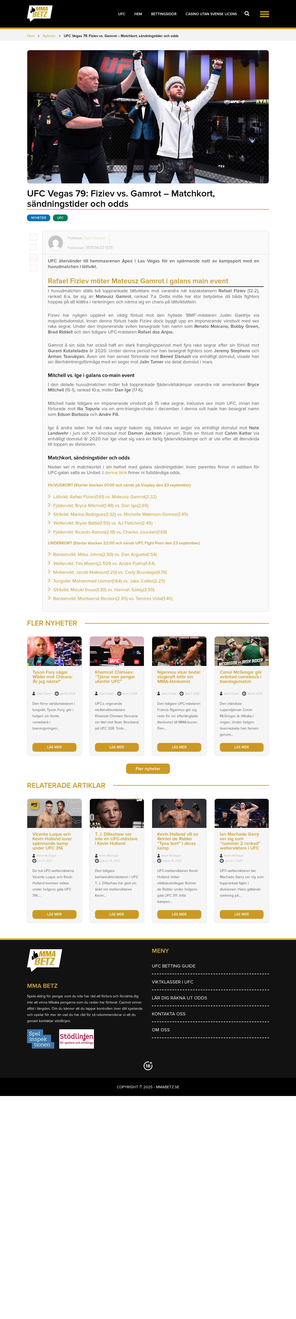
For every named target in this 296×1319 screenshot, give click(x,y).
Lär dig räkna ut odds (179, 998)
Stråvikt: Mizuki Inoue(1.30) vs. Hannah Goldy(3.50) (103, 590)
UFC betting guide (173, 966)
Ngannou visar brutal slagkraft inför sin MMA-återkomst (178, 677)
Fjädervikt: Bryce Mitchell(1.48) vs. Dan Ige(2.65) (101, 505)
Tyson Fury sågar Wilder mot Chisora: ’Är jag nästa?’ (52, 677)
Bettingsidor (164, 14)
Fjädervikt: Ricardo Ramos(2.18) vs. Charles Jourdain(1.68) (110, 532)
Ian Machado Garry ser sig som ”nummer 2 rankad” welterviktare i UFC (240, 841)
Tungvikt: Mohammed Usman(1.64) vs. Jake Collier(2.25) (109, 581)
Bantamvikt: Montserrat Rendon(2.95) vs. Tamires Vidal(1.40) (112, 598)
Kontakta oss (169, 1014)
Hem (138, 14)
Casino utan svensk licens (211, 14)
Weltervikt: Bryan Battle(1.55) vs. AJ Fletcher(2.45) (102, 523)
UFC (121, 14)
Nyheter (38, 218)
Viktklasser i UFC (172, 982)
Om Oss (161, 1030)
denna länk (116, 472)
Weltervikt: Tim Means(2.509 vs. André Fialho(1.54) (104, 563)
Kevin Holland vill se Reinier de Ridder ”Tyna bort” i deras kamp (177, 841)
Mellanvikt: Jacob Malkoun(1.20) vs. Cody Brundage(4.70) (110, 572)
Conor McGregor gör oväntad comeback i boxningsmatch (241, 677)
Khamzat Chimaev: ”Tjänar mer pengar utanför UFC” (115, 677)
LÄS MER (54, 747)
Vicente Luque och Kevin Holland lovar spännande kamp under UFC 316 (52, 841)
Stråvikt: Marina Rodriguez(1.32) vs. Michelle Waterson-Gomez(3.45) (120, 514)
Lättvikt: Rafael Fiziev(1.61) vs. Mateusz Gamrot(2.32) (104, 497)
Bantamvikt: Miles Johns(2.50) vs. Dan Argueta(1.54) (105, 554)
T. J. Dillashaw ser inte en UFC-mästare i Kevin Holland (116, 839)
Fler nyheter (148, 769)
